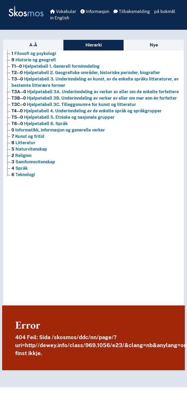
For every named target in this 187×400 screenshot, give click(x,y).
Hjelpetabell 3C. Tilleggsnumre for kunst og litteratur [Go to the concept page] (73, 104)
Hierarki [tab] (94, 45)
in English (59, 17)
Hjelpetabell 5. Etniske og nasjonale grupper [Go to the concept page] (63, 117)
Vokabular (63, 11)
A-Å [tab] (33, 45)
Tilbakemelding (131, 11)
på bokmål (164, 11)
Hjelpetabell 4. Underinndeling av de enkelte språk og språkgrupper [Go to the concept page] (86, 110)
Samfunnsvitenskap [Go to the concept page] (33, 161)
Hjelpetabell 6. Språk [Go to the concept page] (39, 123)
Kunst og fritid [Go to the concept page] (27, 136)
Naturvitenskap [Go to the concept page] (29, 149)
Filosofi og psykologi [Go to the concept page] (33, 53)
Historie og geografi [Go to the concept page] (33, 59)
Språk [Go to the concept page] (19, 168)
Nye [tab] (154, 45)
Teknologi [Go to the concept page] (23, 174)
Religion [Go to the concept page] (21, 155)
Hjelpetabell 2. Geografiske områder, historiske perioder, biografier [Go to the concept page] (85, 72)
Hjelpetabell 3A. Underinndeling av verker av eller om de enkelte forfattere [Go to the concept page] (95, 91)
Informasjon (94, 11)
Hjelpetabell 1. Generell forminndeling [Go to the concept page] (55, 66)
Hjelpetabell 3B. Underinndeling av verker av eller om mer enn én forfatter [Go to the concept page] (94, 98)
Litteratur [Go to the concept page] (23, 142)
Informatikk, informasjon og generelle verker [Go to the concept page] (58, 130)
